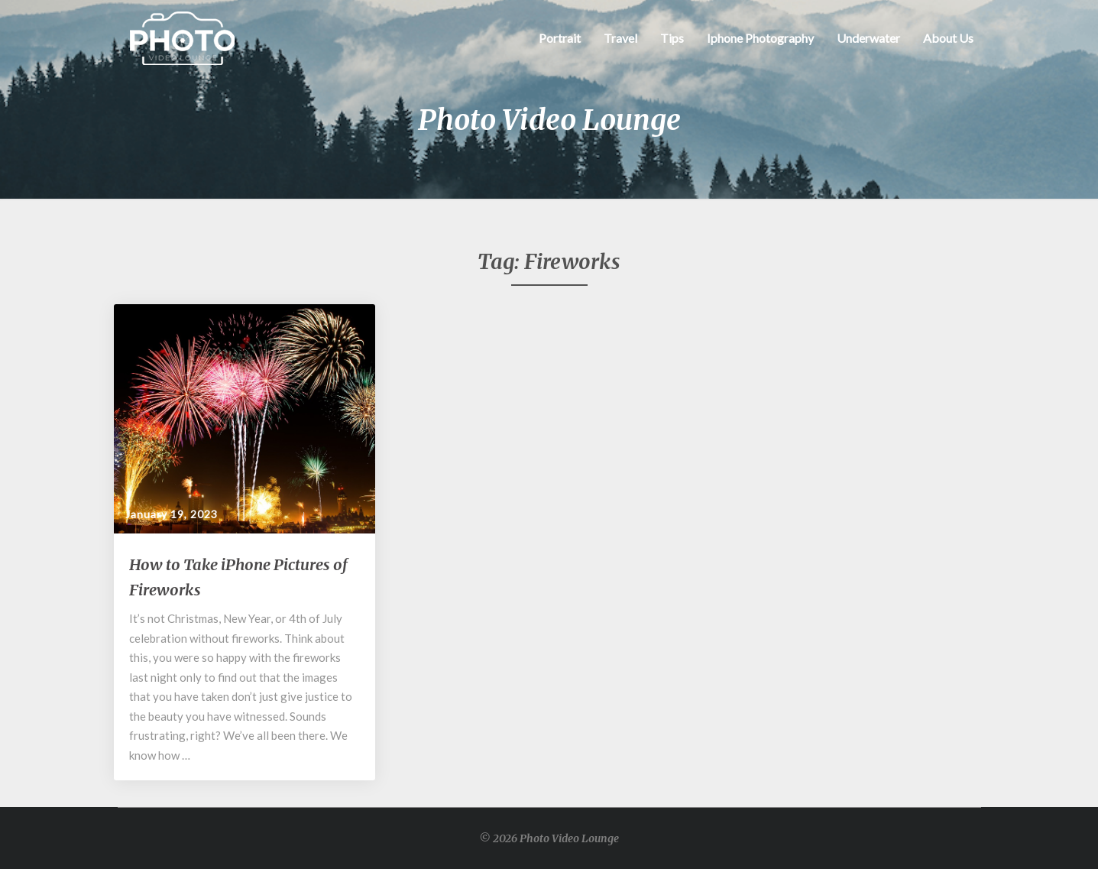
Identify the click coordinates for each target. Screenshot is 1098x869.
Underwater (868, 38)
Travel (620, 38)
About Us (948, 38)
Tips (672, 38)
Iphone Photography (760, 38)
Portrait (560, 38)
